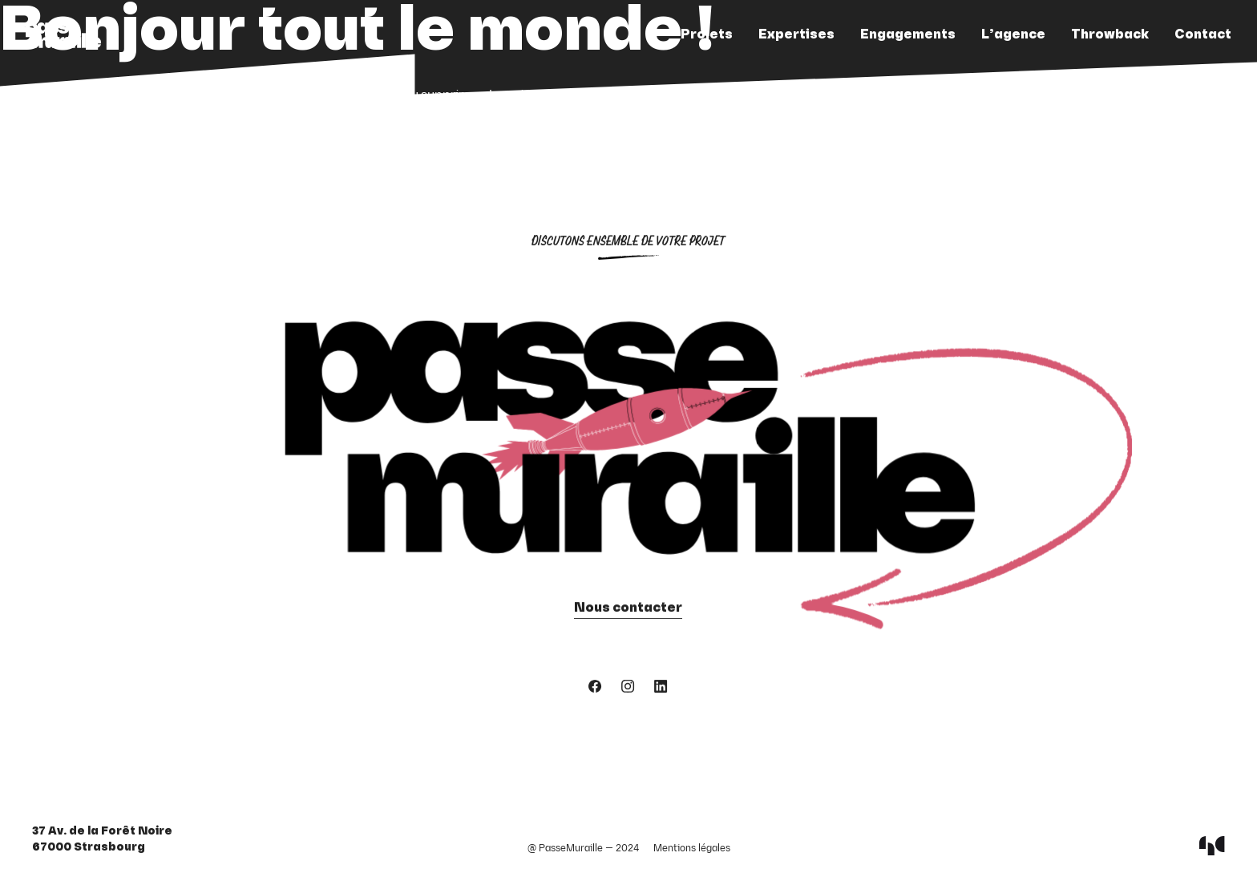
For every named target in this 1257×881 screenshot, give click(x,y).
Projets (707, 34)
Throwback (1110, 34)
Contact (1202, 34)
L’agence (1013, 34)
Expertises (796, 34)
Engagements (908, 34)
